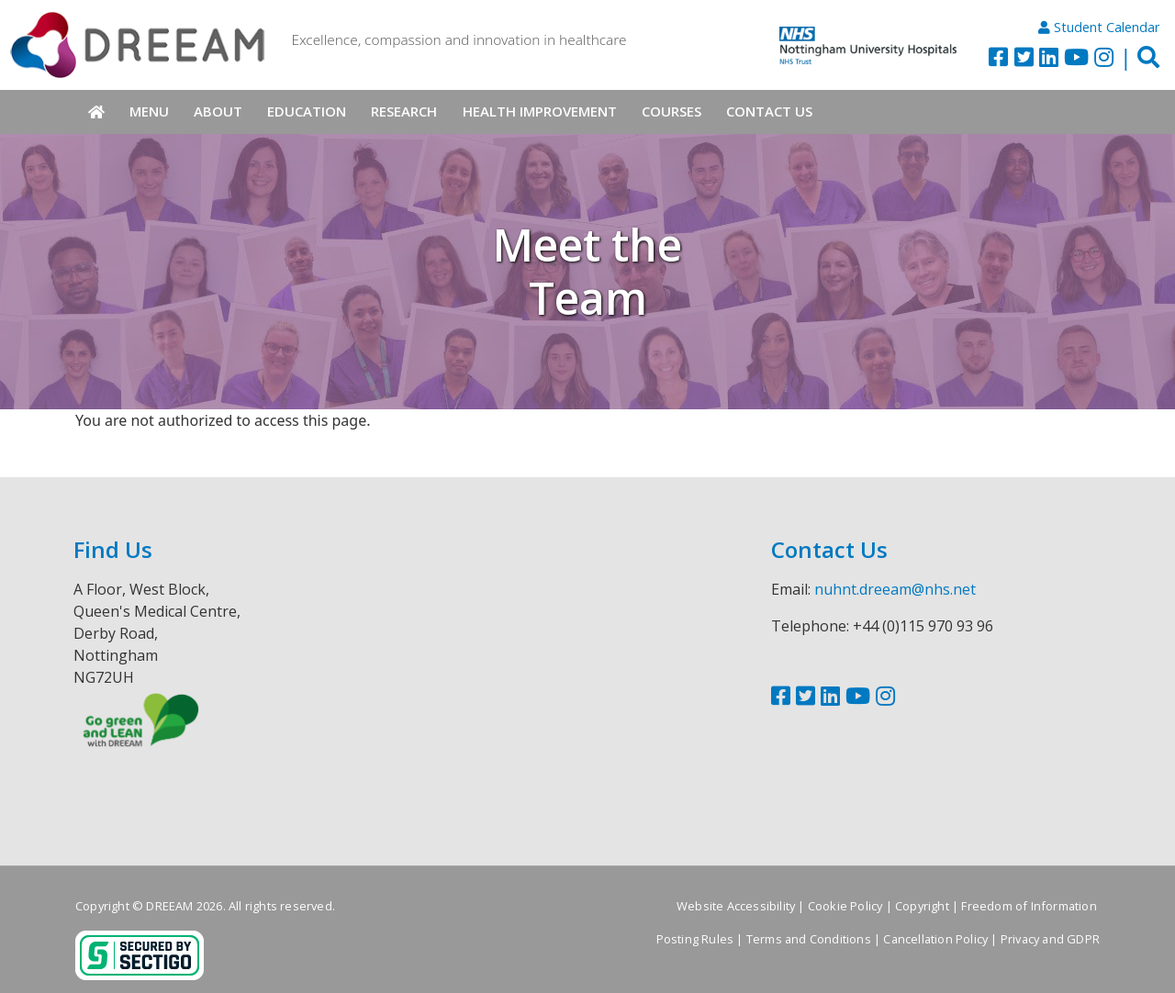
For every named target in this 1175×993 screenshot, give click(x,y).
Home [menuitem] (96, 112)
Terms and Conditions (808, 939)
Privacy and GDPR (1050, 939)
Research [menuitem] (404, 111)
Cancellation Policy (935, 939)
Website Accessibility (736, 906)
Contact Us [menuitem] (769, 111)
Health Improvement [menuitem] (540, 111)
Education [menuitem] (306, 111)
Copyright (922, 906)
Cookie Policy (845, 906)
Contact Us (829, 549)
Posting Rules (695, 939)
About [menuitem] (218, 111)
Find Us (112, 549)
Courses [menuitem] (671, 111)
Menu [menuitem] (149, 111)
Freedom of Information (1028, 906)
